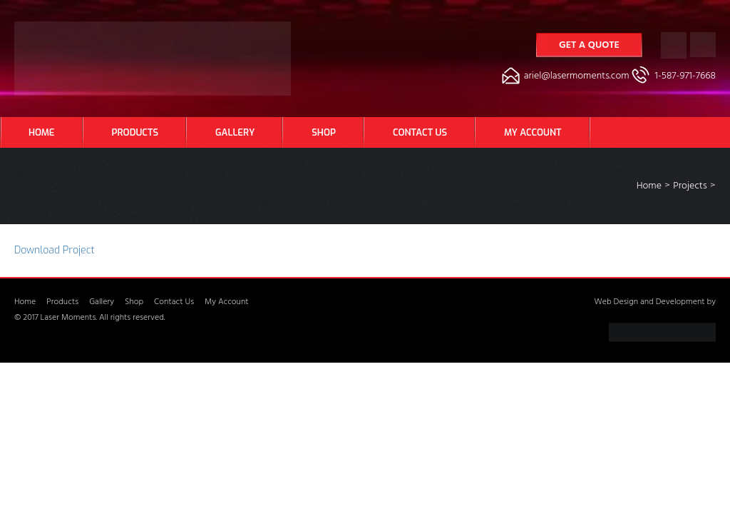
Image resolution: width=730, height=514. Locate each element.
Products (135, 132)
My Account (532, 132)
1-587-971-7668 (685, 76)
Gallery (235, 132)
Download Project (54, 250)
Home (42, 132)
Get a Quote (589, 46)
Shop (324, 132)
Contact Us (420, 132)
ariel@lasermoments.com (576, 76)
